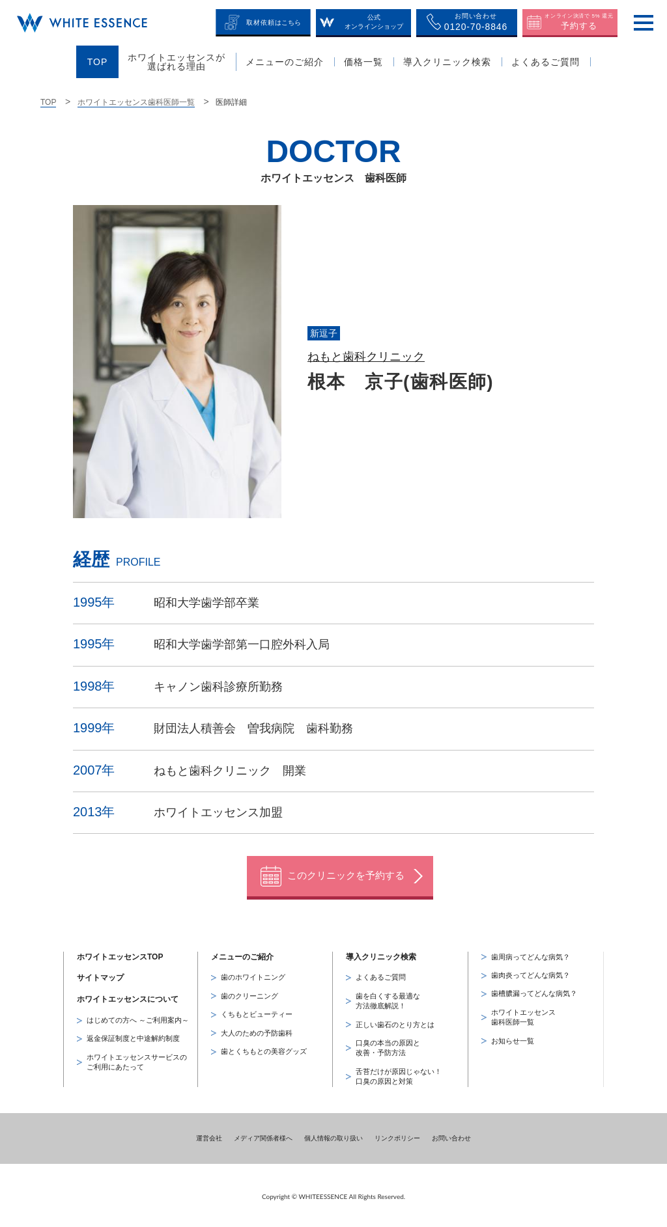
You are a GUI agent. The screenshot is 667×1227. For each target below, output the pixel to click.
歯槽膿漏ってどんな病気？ (534, 991)
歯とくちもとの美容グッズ (264, 1049)
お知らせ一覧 (512, 1038)
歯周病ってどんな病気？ (530, 954)
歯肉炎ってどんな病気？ (530, 973)
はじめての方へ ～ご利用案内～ (138, 1018)
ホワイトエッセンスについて (127, 997)
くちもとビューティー (256, 1012)
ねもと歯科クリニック (366, 356)
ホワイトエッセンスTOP (120, 954)
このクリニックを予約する (345, 873)
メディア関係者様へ (263, 1135)
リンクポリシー (397, 1135)
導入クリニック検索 (381, 954)
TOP (48, 102)
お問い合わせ (451, 1135)
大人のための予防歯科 (256, 1030)
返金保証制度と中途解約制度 (133, 1036)
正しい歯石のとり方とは (395, 1022)
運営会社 (209, 1135)
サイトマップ (100, 975)
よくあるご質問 (381, 975)
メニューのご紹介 (242, 954)
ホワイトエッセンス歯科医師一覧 (136, 102)
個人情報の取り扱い (333, 1135)
